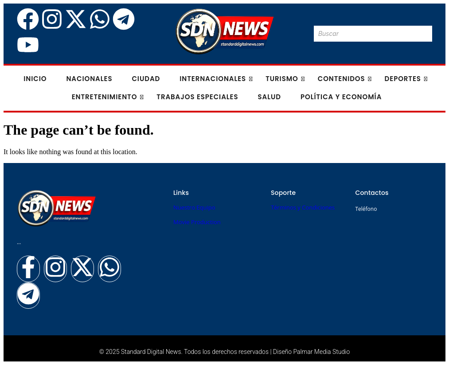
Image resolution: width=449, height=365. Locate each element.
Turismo (284, 79)
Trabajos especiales (197, 96)
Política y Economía (341, 96)
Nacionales (89, 78)
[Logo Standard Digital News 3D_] (224, 31)
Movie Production (197, 222)
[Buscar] (364, 34)
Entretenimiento (107, 97)
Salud (269, 96)
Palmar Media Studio (321, 351)
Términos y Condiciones (303, 207)
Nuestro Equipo (194, 207)
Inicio (35, 78)
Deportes (405, 79)
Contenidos (344, 79)
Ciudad (146, 78)
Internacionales (215, 79)
